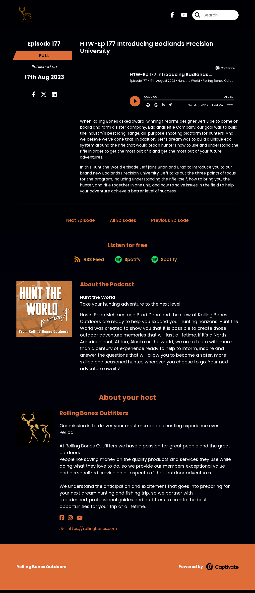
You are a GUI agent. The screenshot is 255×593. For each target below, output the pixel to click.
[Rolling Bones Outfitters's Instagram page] (67, 521)
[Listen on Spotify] (127, 261)
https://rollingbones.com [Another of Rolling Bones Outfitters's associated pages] (88, 532)
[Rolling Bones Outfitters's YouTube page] (74, 521)
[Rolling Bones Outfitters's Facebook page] (62, 521)
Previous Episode (170, 220)
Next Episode (80, 220)
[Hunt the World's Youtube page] (181, 16)
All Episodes (123, 220)
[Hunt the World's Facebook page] (172, 16)
